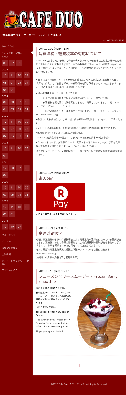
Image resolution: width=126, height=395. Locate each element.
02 (12, 63)
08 (5, 82)
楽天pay (46, 178)
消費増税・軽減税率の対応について (70, 53)
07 (12, 82)
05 (19, 82)
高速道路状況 (50, 233)
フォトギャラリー (11, 235)
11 (12, 75)
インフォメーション (12, 52)
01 (19, 63)
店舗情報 (6, 254)
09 (26, 75)
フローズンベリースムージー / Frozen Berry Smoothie (78, 279)
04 (26, 82)
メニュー (6, 241)
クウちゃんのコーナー (13, 270)
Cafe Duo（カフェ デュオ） (72, 384)
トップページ (8, 46)
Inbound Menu (9, 247)
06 (26, 102)
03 (5, 63)
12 (5, 75)
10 (19, 75)
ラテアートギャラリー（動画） (15, 262)
